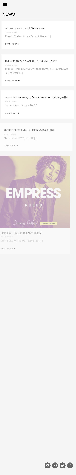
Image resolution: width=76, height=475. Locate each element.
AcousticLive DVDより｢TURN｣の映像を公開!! (28, 130)
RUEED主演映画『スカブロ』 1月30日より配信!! (31, 61)
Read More (12, 81)
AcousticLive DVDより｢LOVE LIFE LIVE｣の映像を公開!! (35, 97)
